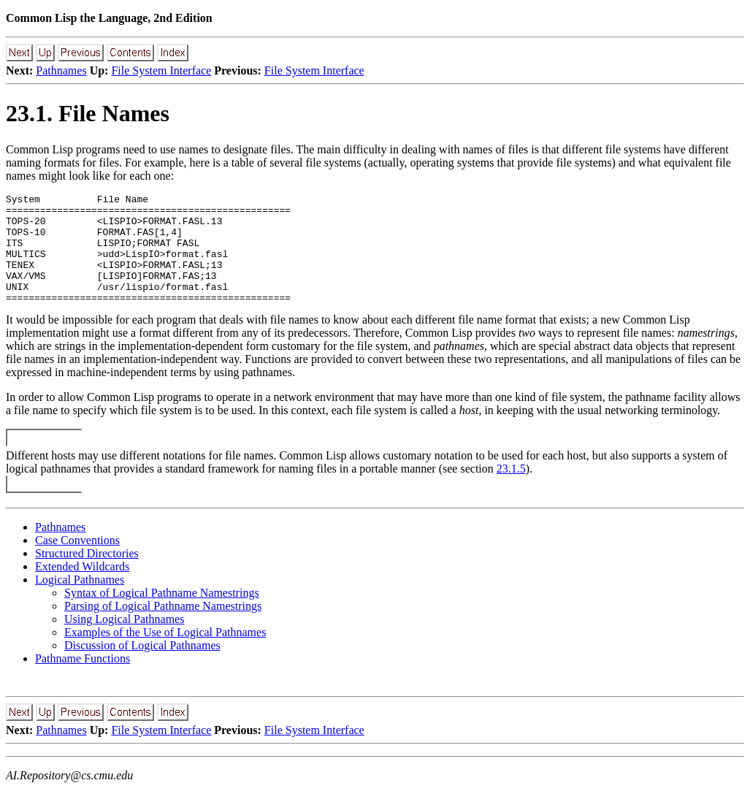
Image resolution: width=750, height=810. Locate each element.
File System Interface (161, 70)
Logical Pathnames (79, 601)
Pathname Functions (82, 680)
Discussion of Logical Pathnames (142, 667)
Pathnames (61, 70)
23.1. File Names (87, 113)
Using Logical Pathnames (124, 641)
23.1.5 (511, 490)
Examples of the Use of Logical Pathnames (165, 654)
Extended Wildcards (82, 588)
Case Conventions (77, 562)
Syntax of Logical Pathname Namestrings (161, 614)
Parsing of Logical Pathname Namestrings (162, 628)
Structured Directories (87, 575)
